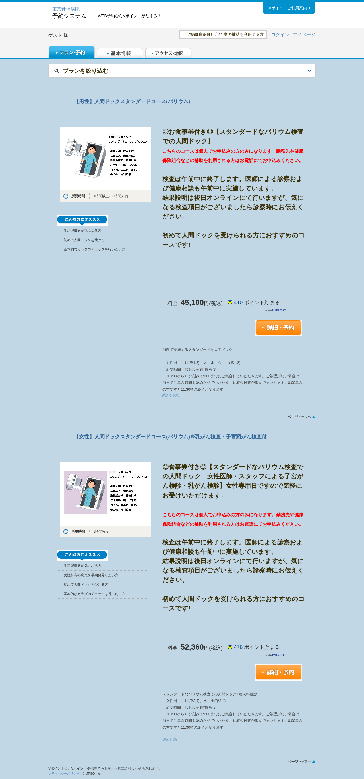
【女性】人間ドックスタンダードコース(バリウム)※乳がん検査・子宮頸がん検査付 (170, 437)
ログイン (280, 34)
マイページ (304, 34)
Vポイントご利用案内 (288, 8)
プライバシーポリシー (64, 773)
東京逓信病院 (66, 9)
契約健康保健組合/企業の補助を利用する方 (225, 34)
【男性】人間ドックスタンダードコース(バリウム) (132, 101)
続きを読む (170, 395)
